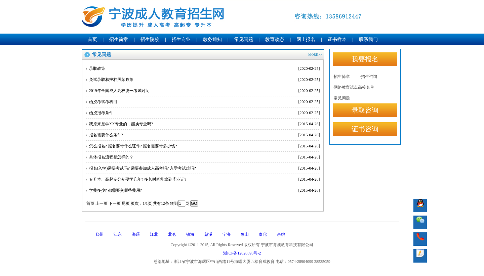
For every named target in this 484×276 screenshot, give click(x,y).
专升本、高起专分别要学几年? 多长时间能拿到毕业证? (204, 179)
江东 (118, 234)
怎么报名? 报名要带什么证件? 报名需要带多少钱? (204, 146)
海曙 (136, 234)
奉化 (263, 234)
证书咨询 (365, 129)
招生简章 (118, 39)
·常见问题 (341, 98)
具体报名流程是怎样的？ (204, 157)
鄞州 (99, 234)
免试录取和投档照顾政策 (204, 79)
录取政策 (204, 68)
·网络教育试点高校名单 (353, 87)
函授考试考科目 (204, 101)
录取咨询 (365, 110)
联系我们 (368, 39)
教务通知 (212, 39)
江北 (154, 234)
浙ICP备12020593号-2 (242, 253)
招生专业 (181, 39)
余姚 (281, 234)
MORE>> (315, 54)
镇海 (190, 234)
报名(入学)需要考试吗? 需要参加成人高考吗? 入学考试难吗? (204, 168)
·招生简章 (341, 76)
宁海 (227, 234)
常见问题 (243, 39)
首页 (92, 39)
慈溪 (208, 234)
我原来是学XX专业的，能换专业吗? (204, 124)
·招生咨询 (368, 76)
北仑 (172, 234)
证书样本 (337, 39)
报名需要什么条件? (204, 135)
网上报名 (305, 39)
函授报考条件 (204, 112)
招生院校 (149, 39)
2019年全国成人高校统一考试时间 (204, 90)
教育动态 (274, 39)
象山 (245, 234)
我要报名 (365, 59)
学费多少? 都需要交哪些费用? (204, 190)
